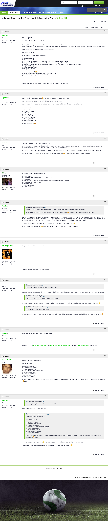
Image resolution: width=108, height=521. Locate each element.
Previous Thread (50, 468)
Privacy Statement (84, 477)
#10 (105, 395)
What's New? (14, 12)
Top (105, 477)
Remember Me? (88, 6)
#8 (105, 328)
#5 (105, 201)
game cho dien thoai (83, 345)
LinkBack (85, 27)
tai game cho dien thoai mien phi (59, 345)
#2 (105, 93)
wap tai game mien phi (40, 345)
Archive (75, 477)
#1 (105, 30)
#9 (105, 355)
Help (96, 6)
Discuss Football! (16, 18)
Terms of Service (97, 477)
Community (26, 12)
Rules (62, 12)
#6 (105, 241)
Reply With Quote (98, 87)
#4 (105, 168)
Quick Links (49, 12)
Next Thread (59, 468)
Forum (4, 12)
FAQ (56, 12)
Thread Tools (94, 27)
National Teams (49, 18)
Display (102, 27)
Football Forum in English (33, 18)
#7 (105, 279)
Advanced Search (101, 13)
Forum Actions (38, 12)
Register (101, 6)
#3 (105, 138)
